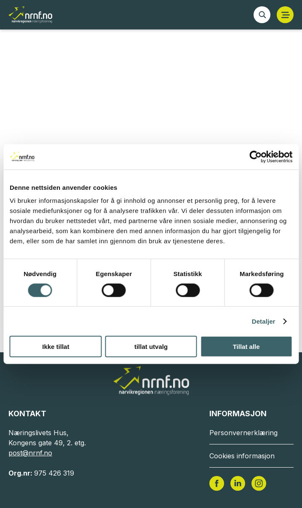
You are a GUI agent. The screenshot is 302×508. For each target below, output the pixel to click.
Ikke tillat (55, 346)
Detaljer (263, 320)
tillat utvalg (151, 346)
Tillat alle (246, 346)
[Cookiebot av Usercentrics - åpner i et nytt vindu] (255, 156)
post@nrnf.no (30, 453)
